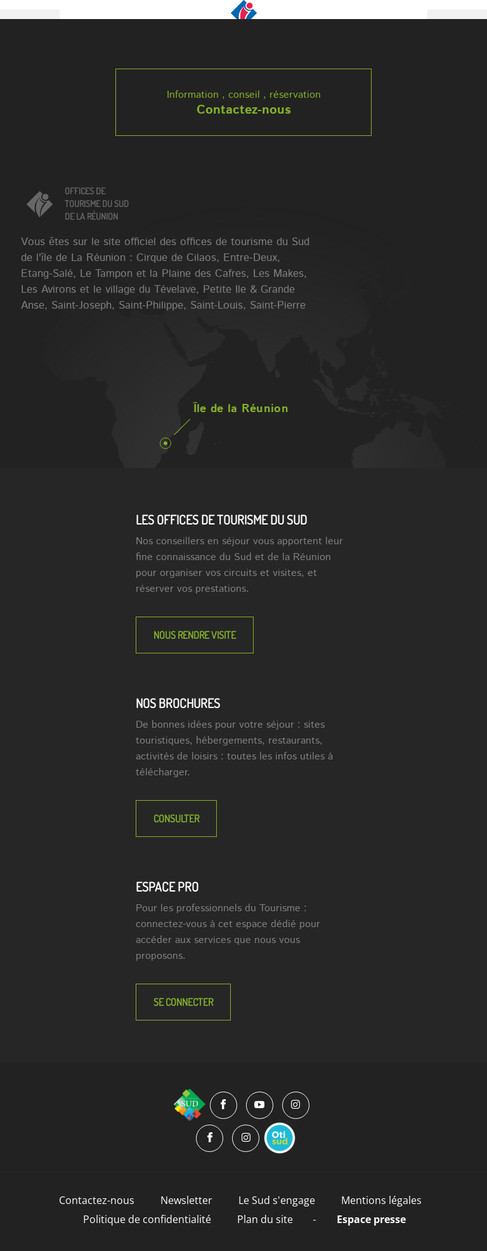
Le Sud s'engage (276, 1200)
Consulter (176, 818)
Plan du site (265, 1219)
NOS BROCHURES (178, 703)
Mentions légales (381, 1200)
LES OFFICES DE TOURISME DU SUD (221, 519)
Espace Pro (167, 886)
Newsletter (186, 1200)
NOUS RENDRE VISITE (194, 635)
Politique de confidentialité (147, 1219)
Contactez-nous (244, 110)
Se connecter (183, 1002)
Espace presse (371, 1219)
